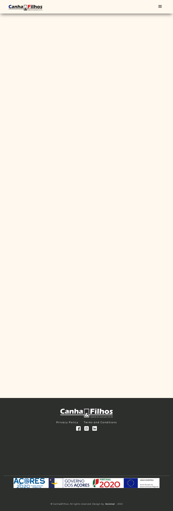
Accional (110, 503)
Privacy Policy (67, 422)
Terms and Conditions (100, 422)
